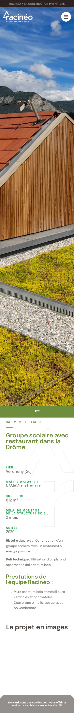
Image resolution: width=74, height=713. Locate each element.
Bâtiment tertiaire (24, 422)
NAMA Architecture (23, 486)
